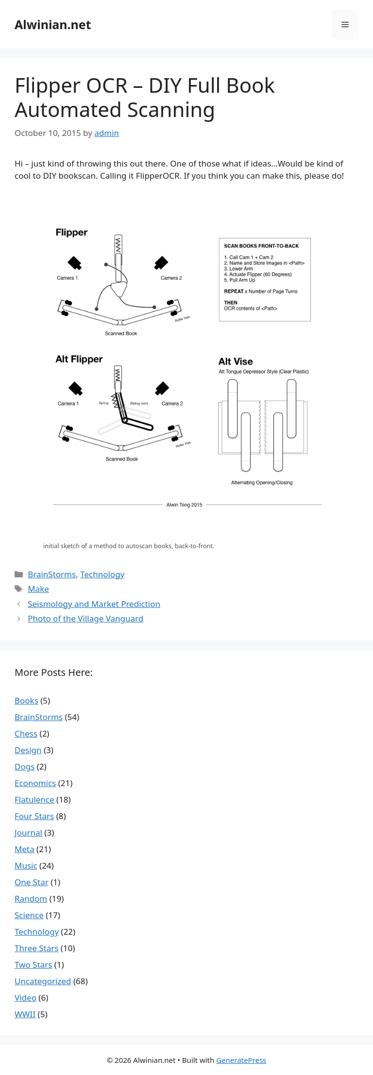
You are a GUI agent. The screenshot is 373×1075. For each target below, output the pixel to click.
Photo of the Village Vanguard (85, 618)
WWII (25, 1014)
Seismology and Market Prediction (94, 603)
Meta (24, 849)
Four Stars (34, 816)
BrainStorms (52, 574)
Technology (102, 574)
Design (28, 750)
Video (25, 997)
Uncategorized (43, 981)
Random (31, 898)
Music (26, 865)
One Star (32, 882)
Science (29, 915)
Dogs (24, 766)
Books (26, 700)
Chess (26, 733)
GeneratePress (241, 1060)
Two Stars (33, 964)
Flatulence (34, 799)
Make (38, 588)
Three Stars (36, 948)
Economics (35, 783)
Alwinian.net (53, 24)
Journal (28, 832)
